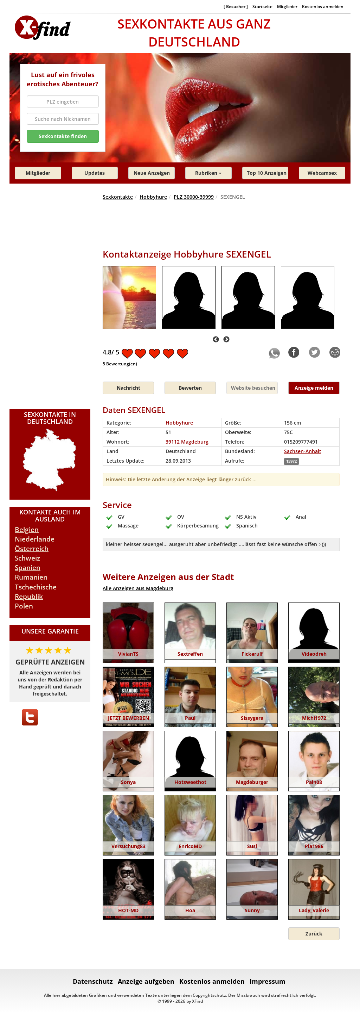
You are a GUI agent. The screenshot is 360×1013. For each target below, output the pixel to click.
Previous (215, 339)
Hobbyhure (153, 196)
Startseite (262, 6)
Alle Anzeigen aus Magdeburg (138, 588)
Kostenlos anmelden (322, 6)
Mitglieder (287, 6)
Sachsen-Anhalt (302, 451)
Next (226, 339)
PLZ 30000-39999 (194, 196)
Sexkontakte (118, 196)
